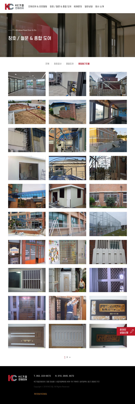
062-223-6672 (122, 7)
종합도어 (70, 64)
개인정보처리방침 (40, 394)
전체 (47, 64)
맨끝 (70, 357)
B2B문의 (78, 6)
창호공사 (57, 64)
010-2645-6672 (123, 10)
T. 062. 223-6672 (42, 376)
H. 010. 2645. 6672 (64, 376)
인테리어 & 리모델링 (37, 6)
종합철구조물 (84, 64)
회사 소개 (99, 6)
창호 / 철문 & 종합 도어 (60, 6)
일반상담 (89, 6)
